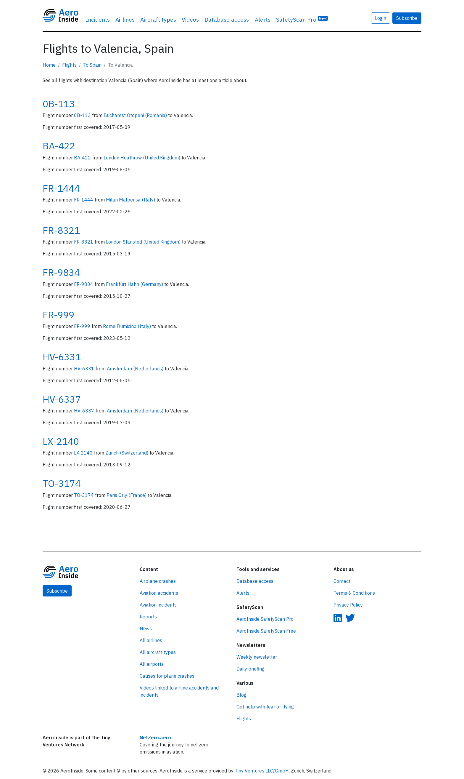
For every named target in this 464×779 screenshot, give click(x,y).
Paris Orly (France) (127, 495)
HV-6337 (62, 399)
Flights (69, 65)
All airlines (151, 640)
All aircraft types (158, 652)
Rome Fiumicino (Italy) (127, 326)
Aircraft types (158, 19)
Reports (148, 617)
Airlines (125, 19)
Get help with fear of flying (265, 707)
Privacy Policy (348, 605)
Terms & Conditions (354, 593)
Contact (342, 581)
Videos (190, 19)
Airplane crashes (158, 581)
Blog (241, 695)
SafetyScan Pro (302, 19)
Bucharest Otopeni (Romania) (136, 115)
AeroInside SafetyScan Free (266, 631)
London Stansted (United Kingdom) (144, 242)
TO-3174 (62, 483)
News (146, 628)
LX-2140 (61, 441)
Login (380, 18)
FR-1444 (61, 188)
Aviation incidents (158, 605)
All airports (152, 664)
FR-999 (58, 314)
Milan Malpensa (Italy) (131, 200)
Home (49, 65)
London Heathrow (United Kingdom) (142, 158)
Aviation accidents (159, 593)
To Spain (92, 65)
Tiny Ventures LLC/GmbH (262, 771)
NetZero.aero (155, 737)
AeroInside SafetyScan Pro (265, 619)
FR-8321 (61, 230)
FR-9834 (61, 272)
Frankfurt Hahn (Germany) (135, 284)
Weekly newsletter (256, 657)
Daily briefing (250, 669)
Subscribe (407, 18)
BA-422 (59, 146)
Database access (226, 19)
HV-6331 (62, 357)
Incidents (98, 19)
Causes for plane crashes (167, 676)
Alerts (262, 19)
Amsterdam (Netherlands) (136, 369)
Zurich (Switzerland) (127, 453)
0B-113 (59, 103)
